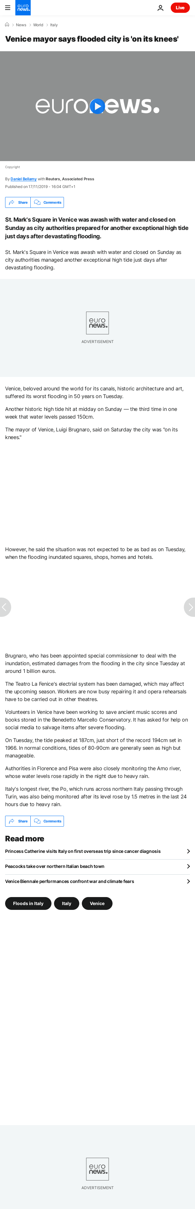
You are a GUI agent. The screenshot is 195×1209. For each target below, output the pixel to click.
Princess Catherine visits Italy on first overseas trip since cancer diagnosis (82, 851)
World (38, 25)
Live (180, 7)
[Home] (7, 24)
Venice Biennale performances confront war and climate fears (69, 881)
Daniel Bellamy (24, 178)
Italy (54, 25)
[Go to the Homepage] (23, 7)
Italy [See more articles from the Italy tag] (66, 903)
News (21, 25)
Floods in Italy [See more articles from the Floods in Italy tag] (28, 903)
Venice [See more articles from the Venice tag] (97, 903)
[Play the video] (97, 106)
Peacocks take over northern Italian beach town (55, 866)
